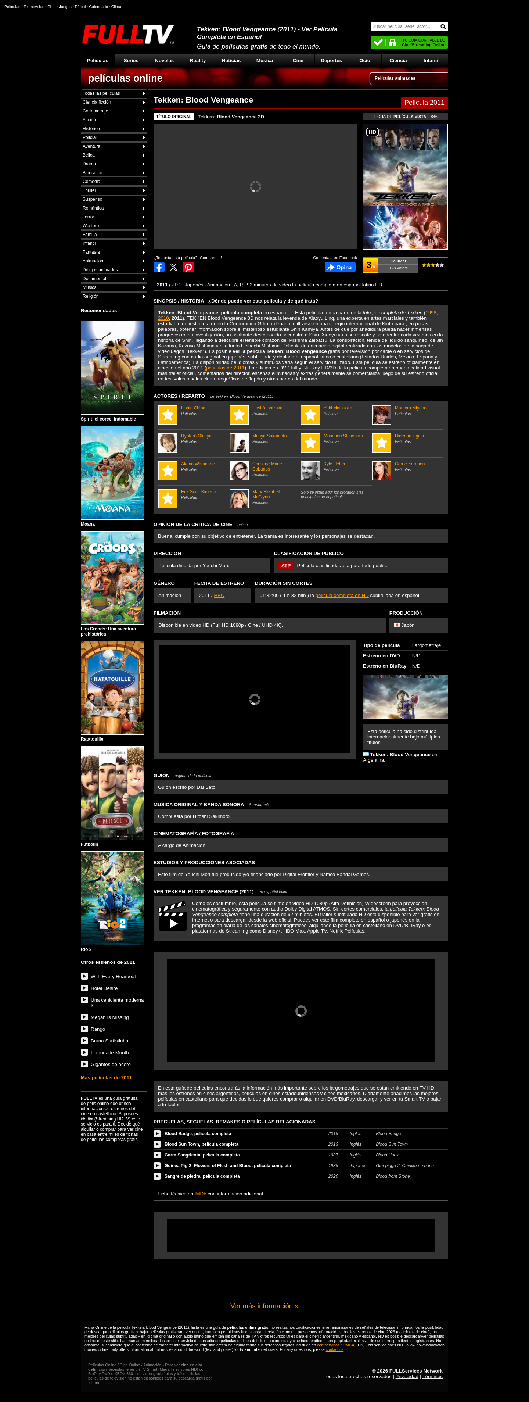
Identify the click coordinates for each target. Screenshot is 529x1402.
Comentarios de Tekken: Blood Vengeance (340, 267)
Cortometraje (95, 111)
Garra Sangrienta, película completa (202, 1155)
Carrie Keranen (407, 466)
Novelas (164, 60)
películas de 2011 (225, 368)
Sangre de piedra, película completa (202, 1176)
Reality (198, 60)
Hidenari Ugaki (407, 438)
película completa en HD (342, 595)
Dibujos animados (100, 269)
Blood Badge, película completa (198, 1133)
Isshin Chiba (193, 410)
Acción (89, 119)
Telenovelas (34, 6)
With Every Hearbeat (113, 976)
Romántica (93, 208)
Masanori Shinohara (335, 438)
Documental (94, 278)
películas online (125, 78)
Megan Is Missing (110, 1017)
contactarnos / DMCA (335, 1345)
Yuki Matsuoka (335, 410)
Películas (97, 60)
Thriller (89, 190)
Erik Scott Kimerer (193, 494)
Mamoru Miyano (407, 410)
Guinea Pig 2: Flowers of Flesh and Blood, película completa (228, 1165)
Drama (89, 164)
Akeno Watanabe (193, 466)
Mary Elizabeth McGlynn (264, 497)
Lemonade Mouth (110, 1052)
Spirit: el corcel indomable (112, 371)
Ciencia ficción (97, 102)
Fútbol (80, 6)
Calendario (98, 6)
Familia (90, 234)
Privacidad (407, 1376)
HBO (219, 595)
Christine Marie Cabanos (264, 469)
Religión (90, 296)
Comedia (91, 181)
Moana (112, 476)
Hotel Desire (104, 988)
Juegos (65, 6)
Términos (432, 1376)
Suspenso (92, 199)
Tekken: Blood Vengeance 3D (231, 116)
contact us (335, 1349)
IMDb (200, 1194)
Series (131, 60)
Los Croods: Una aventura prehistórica (112, 584)
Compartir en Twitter (173, 267)
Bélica (89, 155)
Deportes (331, 60)
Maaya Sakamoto (264, 438)
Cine (298, 60)
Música (264, 60)
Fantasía (91, 252)
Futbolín (112, 796)
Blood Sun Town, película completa (201, 1144)
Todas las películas (101, 93)
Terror (88, 216)
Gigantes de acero (111, 1064)
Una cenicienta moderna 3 (117, 1002)
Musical (90, 287)
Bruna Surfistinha (109, 1041)
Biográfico (92, 172)
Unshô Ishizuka (264, 410)
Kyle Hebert (335, 466)
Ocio (364, 60)
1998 (430, 312)
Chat (51, 6)
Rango (98, 1029)
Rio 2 (112, 901)
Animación (93, 261)
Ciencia (398, 60)
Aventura (91, 146)
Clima (116, 6)
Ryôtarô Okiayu (193, 438)
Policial (90, 137)
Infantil (432, 60)
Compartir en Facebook (159, 267)
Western (91, 225)
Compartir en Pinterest (188, 267)
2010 (163, 318)
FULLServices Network (416, 1371)
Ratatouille (112, 691)
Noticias (231, 60)
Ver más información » (264, 1306)
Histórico (91, 128)
